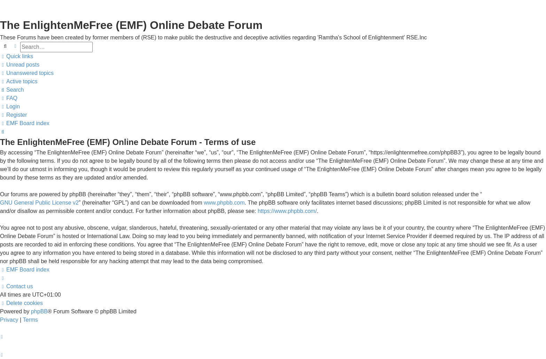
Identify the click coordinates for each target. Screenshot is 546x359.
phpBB (39, 311)
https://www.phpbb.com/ (287, 211)
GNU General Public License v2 (39, 203)
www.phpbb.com (224, 203)
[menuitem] (19, 65)
